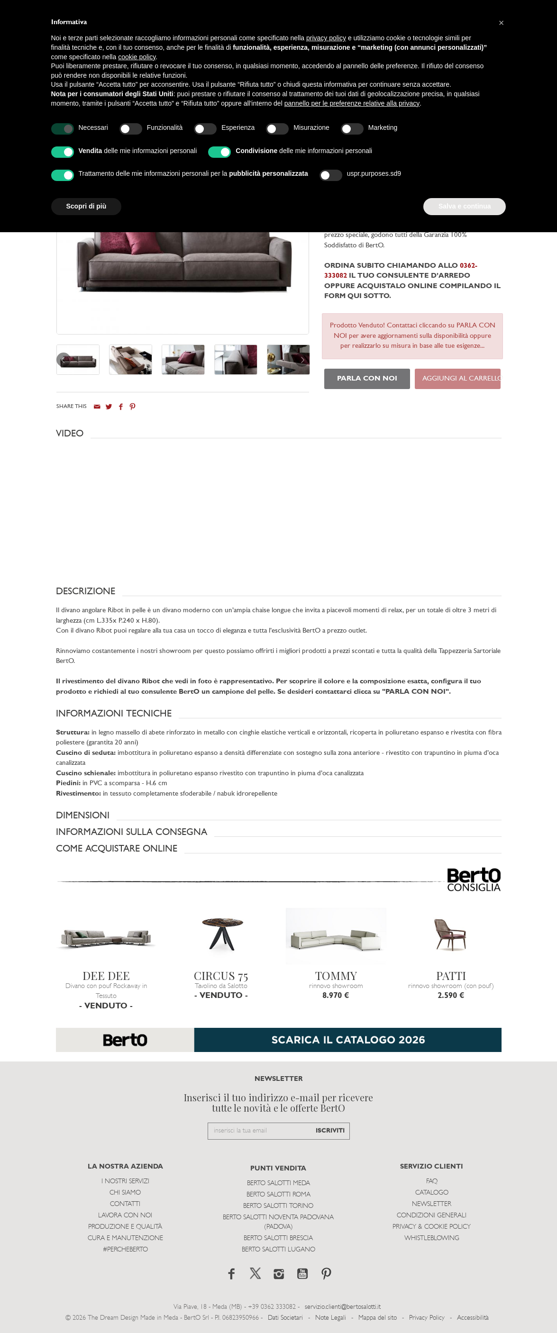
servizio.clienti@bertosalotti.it (343, 1307)
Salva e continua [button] (464, 206)
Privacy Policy (427, 1318)
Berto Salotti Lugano (278, 1249)
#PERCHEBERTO (125, 1249)
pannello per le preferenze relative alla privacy (352, 103)
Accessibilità (473, 1318)
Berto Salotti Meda (278, 1183)
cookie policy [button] (136, 57)
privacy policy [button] (326, 38)
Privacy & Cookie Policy (432, 1227)
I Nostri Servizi (125, 1181)
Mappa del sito (377, 1318)
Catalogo (431, 1193)
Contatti (125, 1204)
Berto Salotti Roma (278, 1194)
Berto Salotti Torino (278, 1206)
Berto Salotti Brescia (278, 1238)
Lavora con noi (125, 1215)
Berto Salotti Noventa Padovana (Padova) (278, 1222)
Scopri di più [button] (86, 206)
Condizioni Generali (431, 1215)
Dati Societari (285, 1318)
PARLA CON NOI (367, 378)
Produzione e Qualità (125, 1227)
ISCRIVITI (330, 1131)
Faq (432, 1181)
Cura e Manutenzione (125, 1238)
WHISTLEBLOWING (431, 1238)
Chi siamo (125, 1193)
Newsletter (431, 1204)
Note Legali (330, 1318)
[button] (279, 433)
